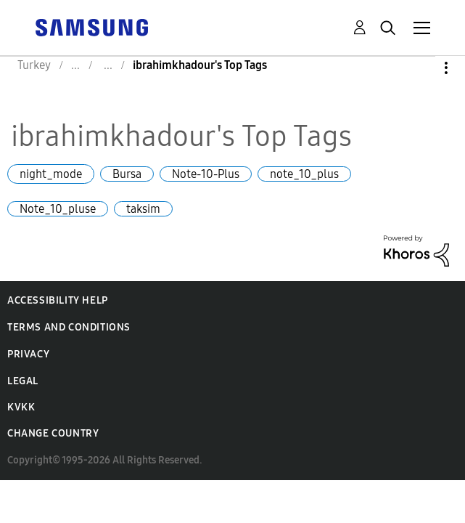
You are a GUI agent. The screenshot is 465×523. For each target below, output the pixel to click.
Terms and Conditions (69, 327)
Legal (22, 381)
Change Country (53, 433)
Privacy (28, 354)
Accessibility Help (57, 300)
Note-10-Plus (205, 174)
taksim (143, 209)
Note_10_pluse (58, 209)
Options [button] (421, 68)
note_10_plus (304, 174)
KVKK (21, 407)
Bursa (126, 174)
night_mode (51, 174)
